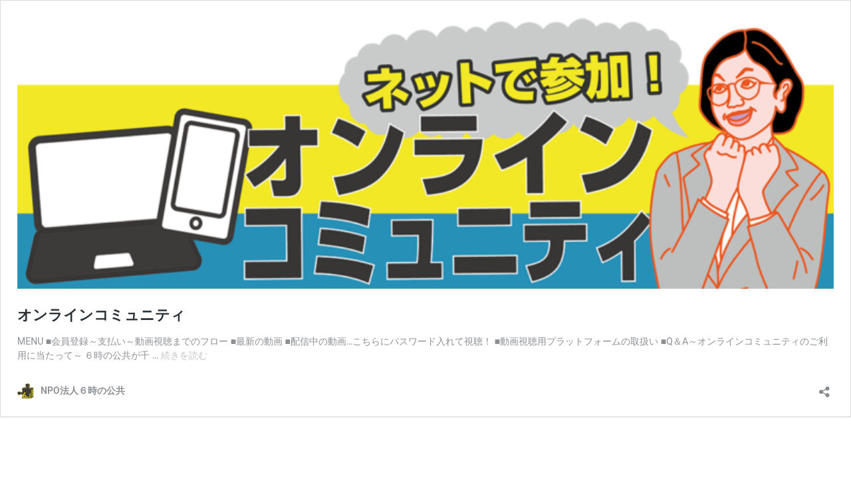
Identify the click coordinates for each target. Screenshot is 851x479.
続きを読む (184, 355)
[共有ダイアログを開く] (824, 387)
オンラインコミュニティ (101, 315)
